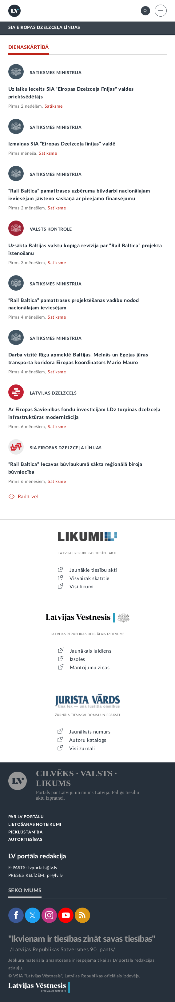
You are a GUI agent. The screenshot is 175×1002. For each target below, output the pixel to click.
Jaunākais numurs (90, 732)
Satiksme (54, 106)
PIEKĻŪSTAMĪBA (25, 832)
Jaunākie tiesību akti (93, 570)
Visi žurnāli (82, 748)
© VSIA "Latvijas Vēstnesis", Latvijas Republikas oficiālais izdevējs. (74, 976)
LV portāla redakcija (37, 856)
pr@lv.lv (55, 875)
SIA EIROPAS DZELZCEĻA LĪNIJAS (44, 28)
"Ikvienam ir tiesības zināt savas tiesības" (81, 939)
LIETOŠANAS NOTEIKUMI (35, 825)
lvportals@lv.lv (43, 868)
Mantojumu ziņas (90, 667)
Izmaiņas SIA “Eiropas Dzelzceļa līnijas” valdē (62, 143)
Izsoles (77, 659)
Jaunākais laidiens (91, 651)
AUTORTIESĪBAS (25, 840)
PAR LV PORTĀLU (26, 817)
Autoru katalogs (87, 740)
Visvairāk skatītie (89, 578)
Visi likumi (82, 586)
